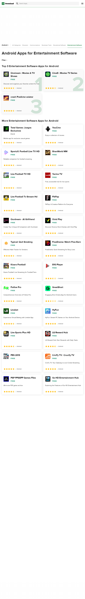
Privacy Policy (64, 526)
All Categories (16, 45)
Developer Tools (46, 45)
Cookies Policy (64, 534)
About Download (36, 526)
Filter (5, 60)
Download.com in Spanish (40, 538)
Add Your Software (37, 530)
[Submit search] (17, 3)
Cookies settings (65, 544)
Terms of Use (63, 530)
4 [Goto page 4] (21, 399)
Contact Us (35, 534)
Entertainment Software (75, 45)
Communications (35, 45)
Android (5, 45)
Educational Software (59, 45)
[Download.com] (8, 3)
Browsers (25, 45)
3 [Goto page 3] (15, 399)
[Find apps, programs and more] (47, 3)
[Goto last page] (79, 399)
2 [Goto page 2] (9, 399)
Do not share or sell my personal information (67, 539)
